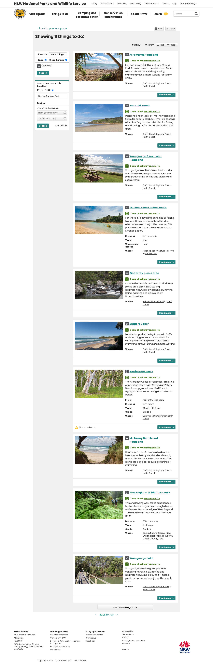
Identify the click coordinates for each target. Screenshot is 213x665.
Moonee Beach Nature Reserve (158, 250)
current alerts (152, 60)
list (162, 44)
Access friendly (107, 3)
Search (43, 72)
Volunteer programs (59, 635)
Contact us (91, 638)
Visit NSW (18, 641)
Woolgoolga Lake (141, 558)
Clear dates (61, 125)
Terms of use (127, 634)
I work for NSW (80, 660)
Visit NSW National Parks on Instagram (23, 660)
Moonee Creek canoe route (148, 207)
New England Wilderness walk (149, 492)
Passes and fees (152, 3)
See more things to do (125, 607)
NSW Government (64, 660)
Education (122, 3)
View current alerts (87, 427)
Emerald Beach (139, 105)
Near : (48, 89)
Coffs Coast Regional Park (156, 83)
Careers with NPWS (58, 638)
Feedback (90, 641)
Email (172, 28)
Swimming (46, 65)
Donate (125, 649)
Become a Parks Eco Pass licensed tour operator (65, 642)
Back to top (106, 614)
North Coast (149, 86)
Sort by (136, 44)
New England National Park (157, 534)
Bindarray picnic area (144, 273)
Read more (166, 94)
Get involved (55, 649)
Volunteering (135, 3)
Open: (42, 60)
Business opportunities (60, 646)
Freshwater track (141, 371)
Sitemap (126, 643)
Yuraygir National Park (154, 415)
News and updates (94, 635)
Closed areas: (58, 60)
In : (38, 89)
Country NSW (156, 538)
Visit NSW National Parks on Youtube (29, 660)
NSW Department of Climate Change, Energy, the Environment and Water (28, 646)
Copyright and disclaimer (133, 640)
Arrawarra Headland (143, 55)
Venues (165, 3)
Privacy (125, 637)
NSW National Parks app (24, 635)
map (173, 44)
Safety (94, 3)
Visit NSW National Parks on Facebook (16, 660)
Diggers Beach (139, 324)
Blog (174, 3)
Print (160, 28)
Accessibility (127, 631)
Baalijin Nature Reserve (154, 533)
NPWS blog (19, 638)
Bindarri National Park (153, 301)
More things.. (58, 54)
